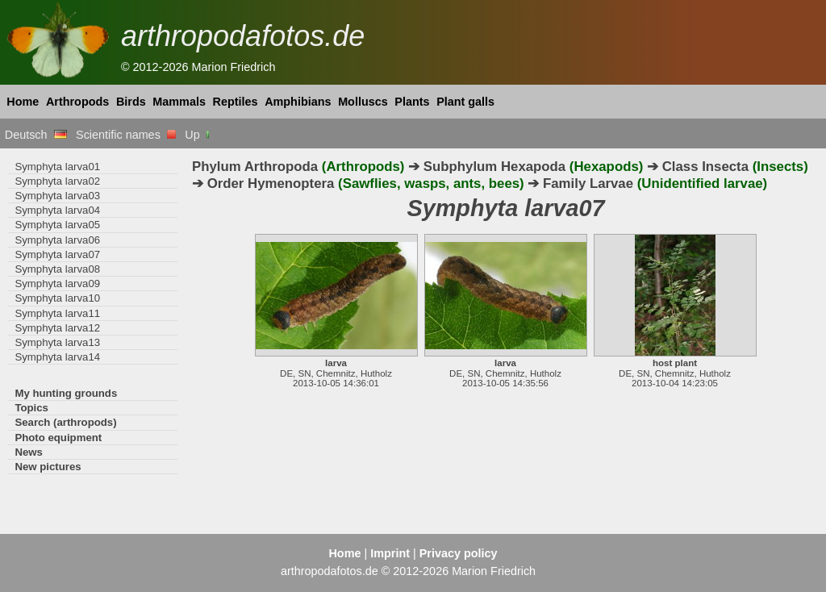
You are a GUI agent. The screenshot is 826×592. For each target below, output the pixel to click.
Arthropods (77, 101)
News (29, 452)
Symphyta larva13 (57, 342)
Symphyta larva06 (57, 240)
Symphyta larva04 (57, 210)
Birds (131, 101)
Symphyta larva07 (57, 254)
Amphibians (298, 101)
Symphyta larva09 (57, 283)
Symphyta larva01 (57, 167)
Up (198, 134)
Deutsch (36, 134)
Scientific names (126, 134)
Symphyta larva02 (57, 181)
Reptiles (235, 101)
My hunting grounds (66, 393)
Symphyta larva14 (57, 357)
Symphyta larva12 (57, 328)
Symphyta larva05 (57, 225)
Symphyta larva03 (57, 196)
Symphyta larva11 (57, 313)
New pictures (48, 467)
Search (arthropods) (65, 422)
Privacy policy (458, 553)
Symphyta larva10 (57, 298)
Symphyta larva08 (57, 269)
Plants (411, 101)
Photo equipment (58, 437)
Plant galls (465, 101)
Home (22, 101)
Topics (31, 408)
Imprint (390, 553)
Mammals (179, 101)
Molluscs (363, 101)
